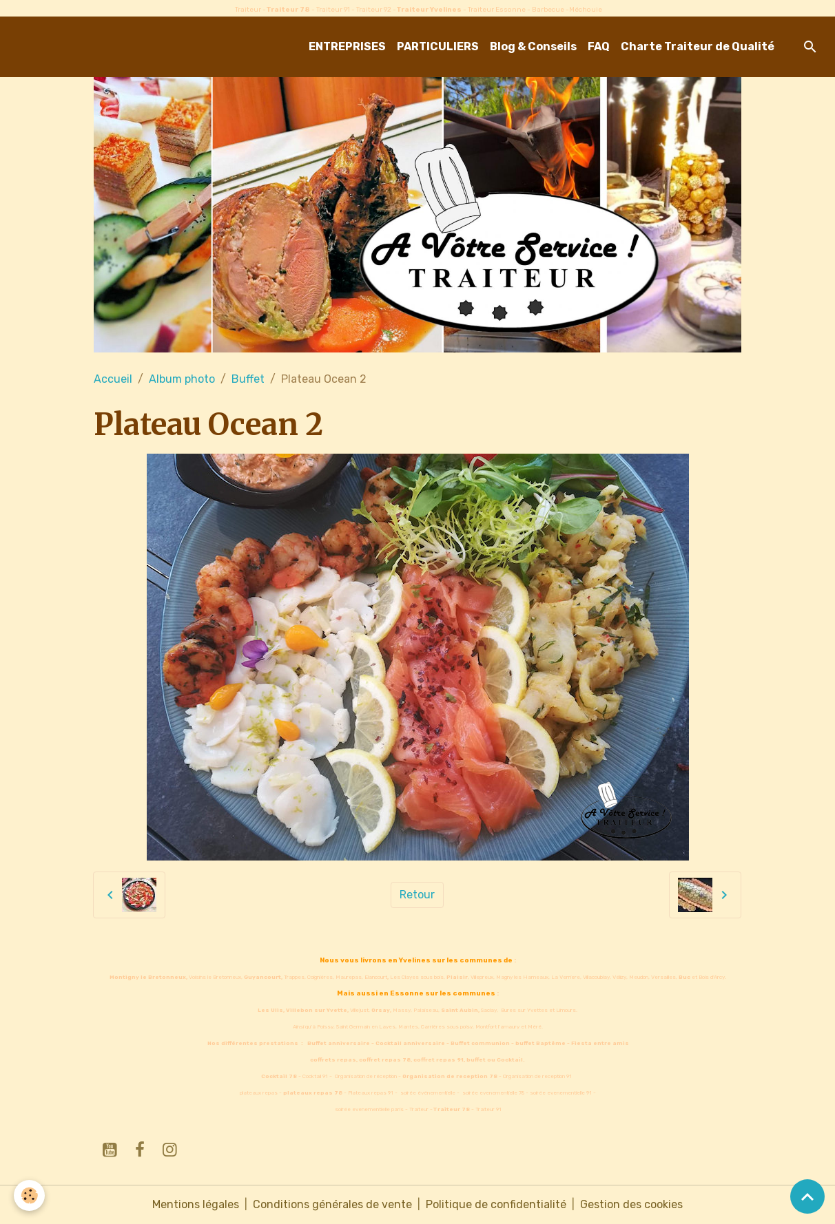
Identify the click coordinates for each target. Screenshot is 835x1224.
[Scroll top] (807, 1196)
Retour (417, 894)
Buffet (248, 379)
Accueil (113, 379)
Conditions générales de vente (332, 1204)
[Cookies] (29, 1195)
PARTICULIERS (438, 46)
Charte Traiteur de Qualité (697, 46)
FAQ (599, 46)
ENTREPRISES (347, 46)
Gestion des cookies (631, 1204)
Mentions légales (195, 1204)
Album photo (182, 379)
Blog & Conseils (533, 46)
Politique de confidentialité (496, 1204)
